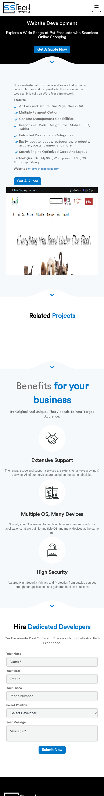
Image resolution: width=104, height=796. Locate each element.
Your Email (13, 671)
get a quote (27, 181)
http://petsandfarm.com (43, 168)
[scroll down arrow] (52, 605)
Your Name (13, 653)
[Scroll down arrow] (52, 62)
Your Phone (14, 688)
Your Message (16, 722)
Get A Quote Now (52, 49)
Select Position (16, 705)
